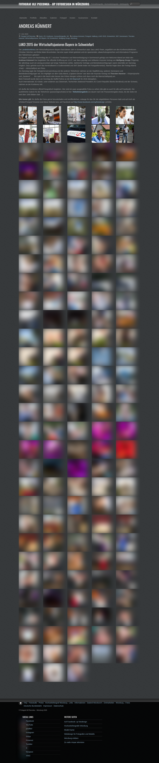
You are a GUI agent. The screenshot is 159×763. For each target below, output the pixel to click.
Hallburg (95, 36)
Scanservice (83, 18)
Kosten (72, 18)
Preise (41, 703)
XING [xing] (26, 756)
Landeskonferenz (29, 50)
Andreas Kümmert (78, 36)
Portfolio (33, 18)
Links (71, 703)
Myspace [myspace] (27, 752)
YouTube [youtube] (27, 725)
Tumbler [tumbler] (27, 744)
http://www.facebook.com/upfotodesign (89, 102)
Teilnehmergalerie (80, 92)
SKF (117, 36)
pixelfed (27, 729)
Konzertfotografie (60, 36)
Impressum (47, 706)
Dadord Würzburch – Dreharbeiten (100, 703)
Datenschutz (59, 706)
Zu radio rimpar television (74, 742)
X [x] (24, 748)
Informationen (80, 703)
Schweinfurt (111, 36)
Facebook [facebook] (28, 721)
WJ (68, 36)
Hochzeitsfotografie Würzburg (76, 726)
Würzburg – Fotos (123, 703)
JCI (44, 36)
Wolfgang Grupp (64, 38)
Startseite (23, 18)
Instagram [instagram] (28, 733)
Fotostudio (33, 703)
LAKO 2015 (102, 36)
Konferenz (49, 36)
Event (40, 36)
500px (26, 736)
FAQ (25, 703)
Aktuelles (43, 18)
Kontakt (94, 18)
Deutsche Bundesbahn (33, 706)
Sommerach (123, 36)
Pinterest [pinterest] (27, 740)
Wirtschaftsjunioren (31, 38)
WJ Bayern (42, 38)
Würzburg (74, 38)
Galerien (53, 18)
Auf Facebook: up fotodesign (75, 722)
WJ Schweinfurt (52, 38)
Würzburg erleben (71, 738)
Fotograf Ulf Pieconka (28, 36)
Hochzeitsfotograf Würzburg (56, 703)
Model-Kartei (69, 730)
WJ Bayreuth (75, 79)
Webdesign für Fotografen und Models (79, 734)
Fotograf (63, 18)
